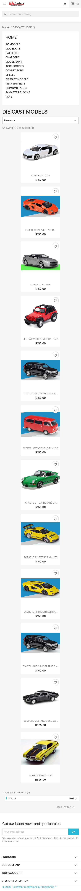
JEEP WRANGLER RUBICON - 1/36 (40, 339)
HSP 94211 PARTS (16, 88)
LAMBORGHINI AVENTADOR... (40, 230)
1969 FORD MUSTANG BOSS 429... (40, 720)
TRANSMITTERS (15, 83)
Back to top (66, 807)
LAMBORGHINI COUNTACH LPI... (40, 611)
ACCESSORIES (14, 66)
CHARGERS (12, 57)
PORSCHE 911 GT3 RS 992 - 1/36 (40, 557)
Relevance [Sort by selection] (40, 120)
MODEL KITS (13, 48)
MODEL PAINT (13, 61)
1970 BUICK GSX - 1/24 (40, 775)
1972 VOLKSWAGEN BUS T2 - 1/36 (40, 448)
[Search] (40, 14)
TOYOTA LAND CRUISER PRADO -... (41, 666)
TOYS (8, 96)
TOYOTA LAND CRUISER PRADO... (40, 393)
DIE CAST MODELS (16, 79)
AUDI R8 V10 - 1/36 (40, 175)
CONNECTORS (14, 70)
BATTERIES (12, 53)
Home (11, 37)
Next (73, 798)
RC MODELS (12, 44)
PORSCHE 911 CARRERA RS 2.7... (40, 502)
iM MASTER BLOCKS (17, 92)
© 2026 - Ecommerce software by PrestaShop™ (29, 887)
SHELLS (10, 75)
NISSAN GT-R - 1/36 (40, 284)
